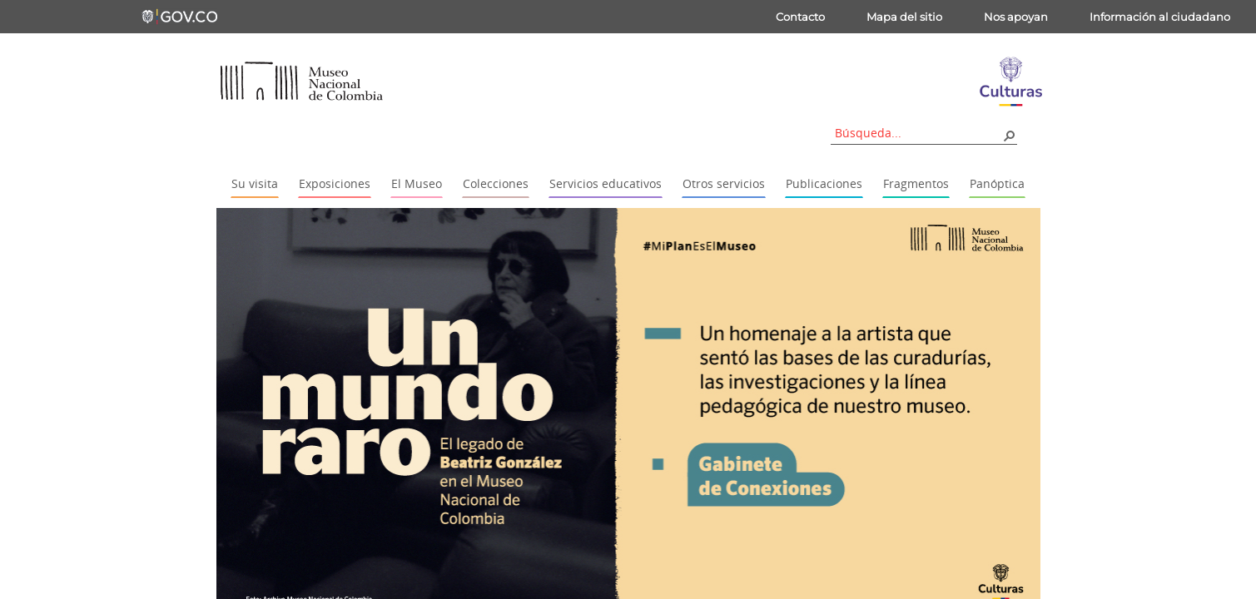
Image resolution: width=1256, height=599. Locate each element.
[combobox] (918, 132)
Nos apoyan (1016, 16)
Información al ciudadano (1160, 16)
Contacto (800, 16)
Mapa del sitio (904, 16)
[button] (1008, 134)
